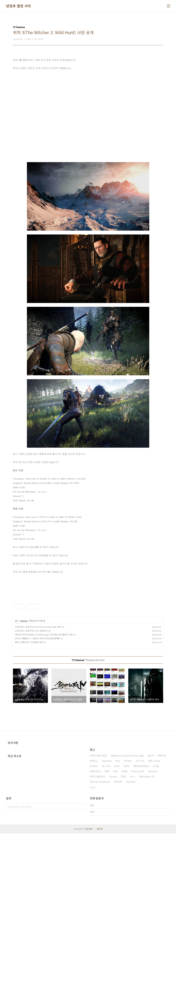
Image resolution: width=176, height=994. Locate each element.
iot (118, 921)
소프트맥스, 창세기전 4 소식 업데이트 (31, 742)
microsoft (138, 931)
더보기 (93, 947)
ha (116, 931)
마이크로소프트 (99, 916)
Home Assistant (100, 942)
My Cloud (155, 921)
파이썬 (162, 916)
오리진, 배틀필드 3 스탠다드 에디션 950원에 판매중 (37, 749)
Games (24, 732)
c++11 (141, 921)
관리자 (100, 989)
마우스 (94, 921)
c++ (133, 937)
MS (107, 931)
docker (154, 931)
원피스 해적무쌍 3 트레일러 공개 (29, 753)
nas (118, 926)
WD (124, 937)
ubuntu (107, 921)
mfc (127, 926)
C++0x (106, 926)
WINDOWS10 (142, 926)
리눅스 (128, 921)
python (131, 942)
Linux (114, 937)
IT (16, 732)
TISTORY (89, 989)
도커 (151, 916)
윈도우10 (96, 931)
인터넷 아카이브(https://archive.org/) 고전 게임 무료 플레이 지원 (44, 746)
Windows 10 (148, 937)
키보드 (94, 926)
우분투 (118, 942)
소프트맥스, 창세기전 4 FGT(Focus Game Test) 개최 (38, 738)
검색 (83, 967)
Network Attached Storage (128, 916)
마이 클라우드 (98, 937)
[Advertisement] (88, 618)
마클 (125, 931)
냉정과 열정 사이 (18, 5)
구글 (156, 926)
